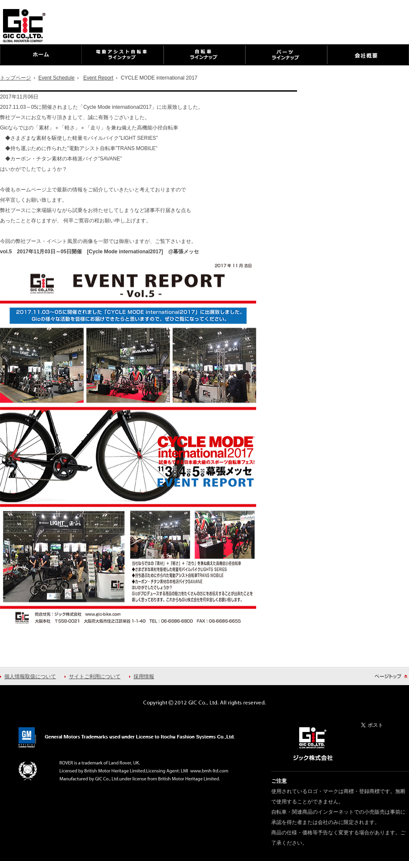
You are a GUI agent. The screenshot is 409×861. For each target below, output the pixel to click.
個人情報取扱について (30, 676)
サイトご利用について (95, 676)
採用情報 (143, 676)
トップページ (15, 78)
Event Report (98, 78)
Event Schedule (56, 78)
